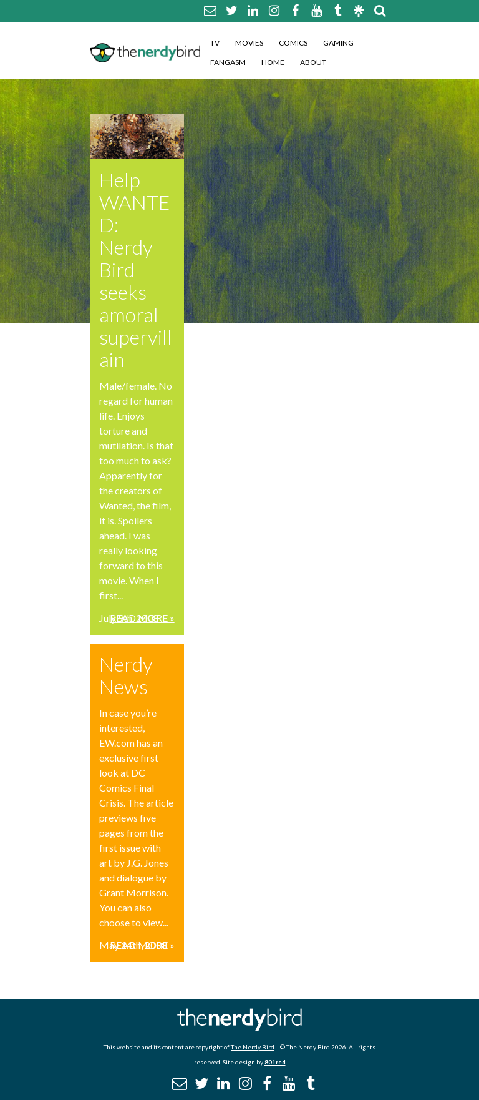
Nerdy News (126, 675)
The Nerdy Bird (252, 1047)
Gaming (338, 42)
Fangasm (228, 62)
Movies (249, 42)
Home (272, 62)
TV (215, 42)
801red (275, 1062)
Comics (293, 42)
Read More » (142, 618)
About (313, 62)
